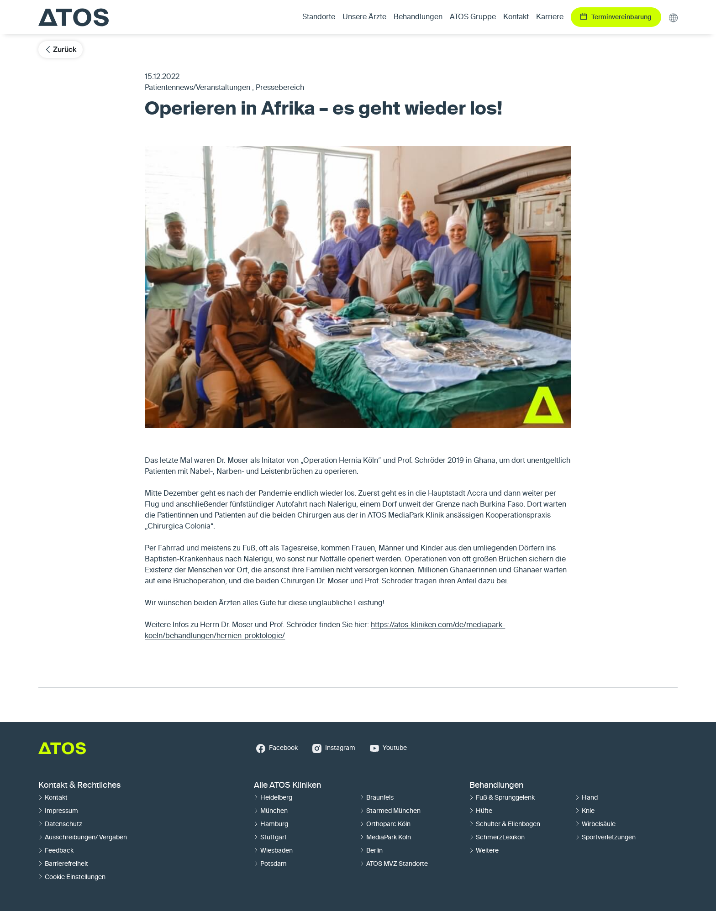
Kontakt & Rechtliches (79, 785)
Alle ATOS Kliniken (287, 785)
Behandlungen (496, 785)
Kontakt (516, 17)
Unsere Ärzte (364, 17)
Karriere (549, 17)
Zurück (60, 49)
